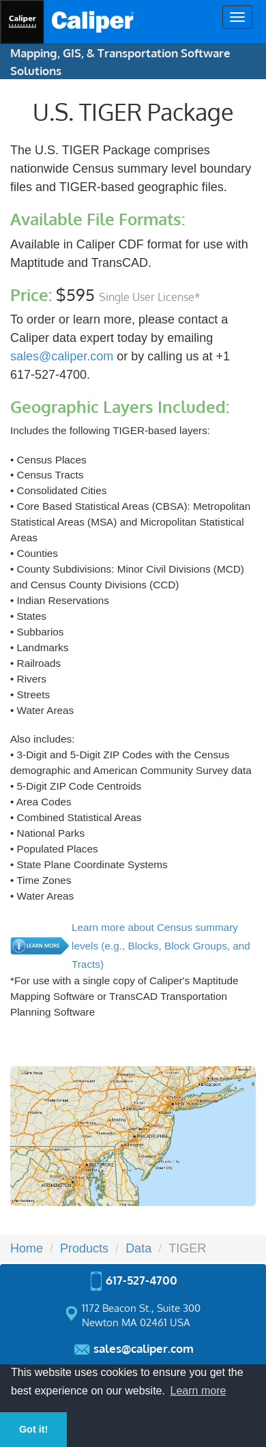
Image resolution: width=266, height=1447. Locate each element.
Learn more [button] (198, 1390)
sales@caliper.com (61, 356)
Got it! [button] (33, 1429)
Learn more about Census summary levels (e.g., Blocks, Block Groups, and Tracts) (161, 945)
